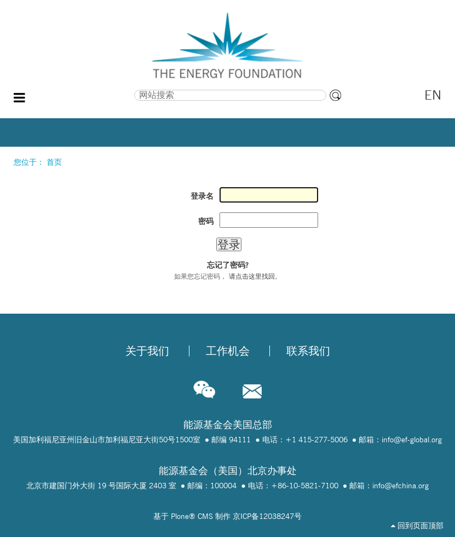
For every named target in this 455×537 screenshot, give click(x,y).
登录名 (202, 196)
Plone (180, 516)
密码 (206, 221)
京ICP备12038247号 (267, 516)
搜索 (76, 88)
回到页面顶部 (417, 525)
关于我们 (147, 350)
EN (432, 95)
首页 (54, 162)
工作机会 (228, 350)
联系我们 (308, 350)
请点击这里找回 (252, 276)
